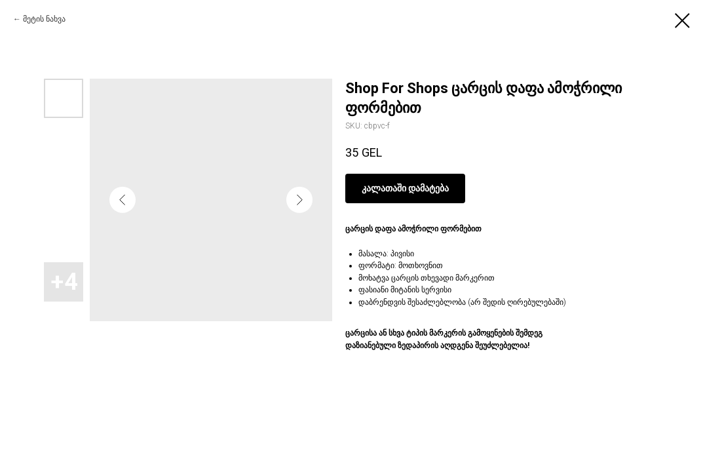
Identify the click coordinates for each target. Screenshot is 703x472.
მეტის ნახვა (44, 19)
